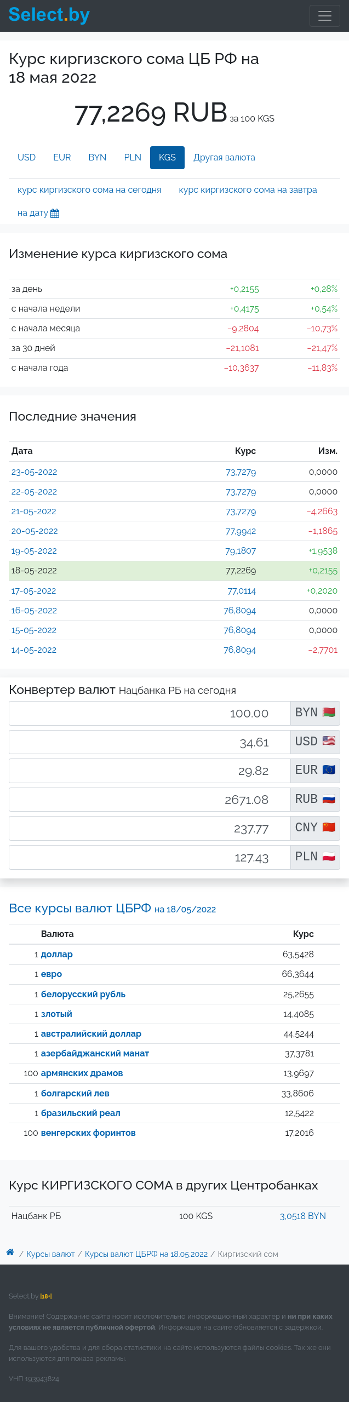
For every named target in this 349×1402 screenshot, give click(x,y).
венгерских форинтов (88, 1133)
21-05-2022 (34, 511)
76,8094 (240, 610)
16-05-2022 (34, 610)
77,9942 (241, 531)
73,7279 (241, 472)
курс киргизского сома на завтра (248, 190)
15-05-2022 (34, 630)
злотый (56, 1014)
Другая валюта (224, 157)
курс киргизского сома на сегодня (89, 190)
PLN (132, 157)
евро (51, 974)
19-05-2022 (34, 550)
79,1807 (240, 550)
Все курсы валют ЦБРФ (112, 907)
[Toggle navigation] (325, 16)
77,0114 (241, 590)
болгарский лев (75, 1093)
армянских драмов (82, 1073)
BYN (98, 157)
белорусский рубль (83, 994)
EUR (62, 157)
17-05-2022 (34, 590)
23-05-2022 (35, 472)
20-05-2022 (35, 531)
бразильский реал (81, 1113)
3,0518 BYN (303, 1216)
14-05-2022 (34, 650)
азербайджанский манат (95, 1053)
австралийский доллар (91, 1033)
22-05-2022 (34, 491)
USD (27, 157)
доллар (57, 954)
